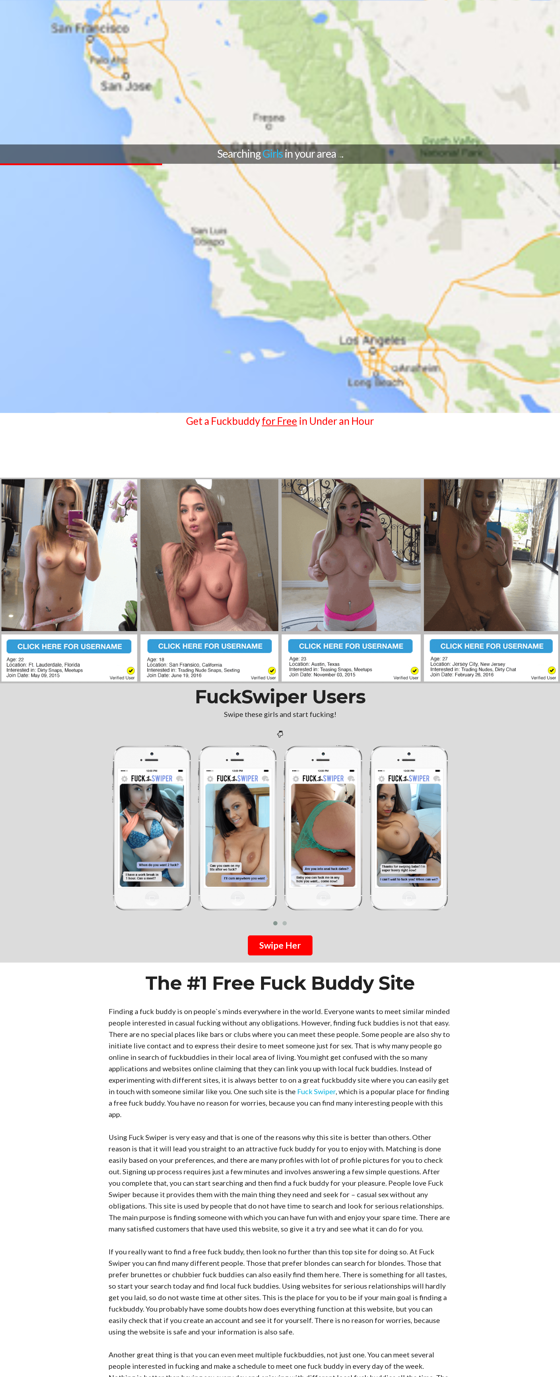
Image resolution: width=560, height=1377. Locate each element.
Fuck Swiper (316, 1091)
